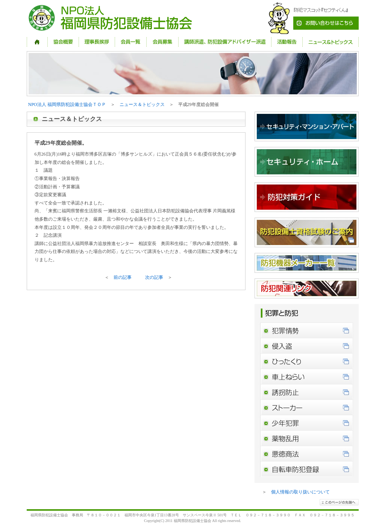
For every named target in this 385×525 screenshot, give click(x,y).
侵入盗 (307, 346)
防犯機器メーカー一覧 (307, 263)
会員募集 (163, 42)
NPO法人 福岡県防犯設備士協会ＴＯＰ (67, 104)
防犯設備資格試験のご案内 (307, 232)
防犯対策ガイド (307, 197)
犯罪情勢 (307, 330)
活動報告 (287, 42)
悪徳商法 (307, 453)
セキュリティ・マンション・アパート (307, 126)
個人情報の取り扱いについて (300, 492)
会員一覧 (131, 42)
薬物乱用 (307, 438)
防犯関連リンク (307, 288)
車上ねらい (307, 376)
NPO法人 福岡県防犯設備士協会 (112, 18)
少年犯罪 (307, 423)
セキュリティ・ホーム (307, 162)
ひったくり (307, 361)
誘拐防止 (307, 392)
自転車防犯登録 (307, 469)
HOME (37, 42)
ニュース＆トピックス (331, 42)
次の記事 (154, 277)
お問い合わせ (310, 18)
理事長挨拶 (97, 42)
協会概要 (63, 42)
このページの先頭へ (339, 502)
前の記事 (123, 277)
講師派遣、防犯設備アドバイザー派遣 (225, 42)
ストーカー (307, 407)
